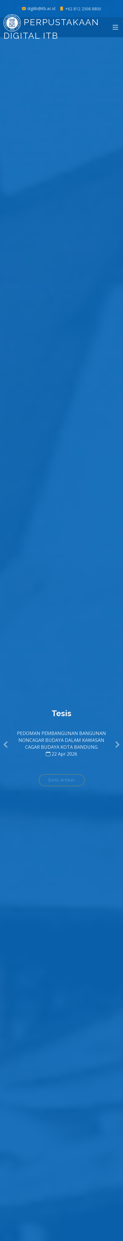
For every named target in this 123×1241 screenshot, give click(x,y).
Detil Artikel (61, 782)
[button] (6, 745)
